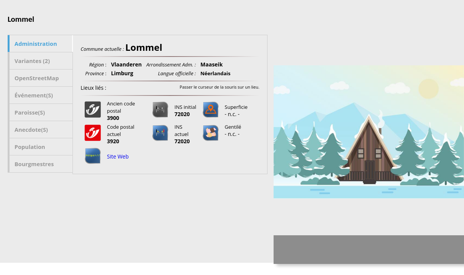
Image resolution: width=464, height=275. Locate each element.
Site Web (118, 156)
